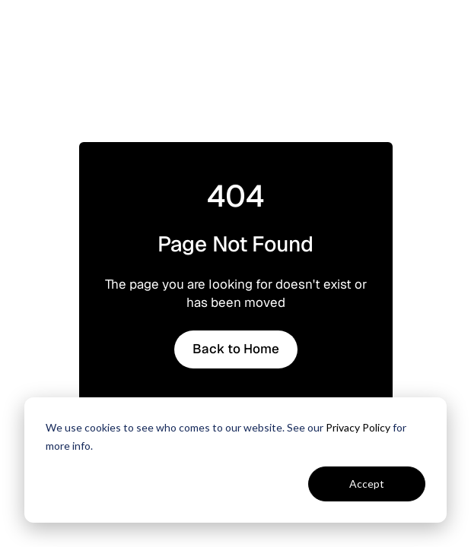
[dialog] (235, 460)
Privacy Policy (358, 427)
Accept (366, 483)
